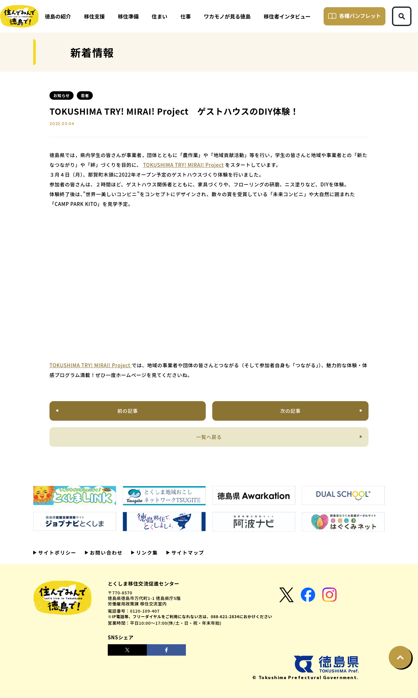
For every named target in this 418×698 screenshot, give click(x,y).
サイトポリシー (56, 552)
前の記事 (128, 410)
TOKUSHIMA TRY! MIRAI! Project (183, 164)
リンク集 (146, 552)
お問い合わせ (105, 552)
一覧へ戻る (209, 436)
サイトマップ (187, 552)
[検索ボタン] (401, 16)
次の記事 (290, 410)
